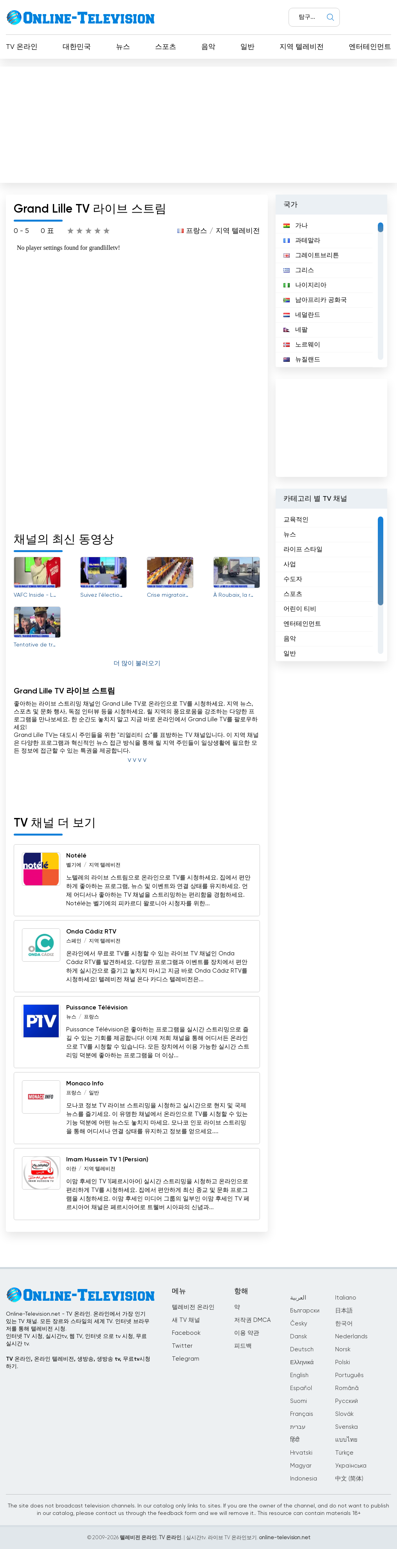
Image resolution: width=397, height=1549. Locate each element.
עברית (297, 1427)
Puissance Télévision (97, 1008)
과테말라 (301, 241)
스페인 (73, 941)
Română (347, 1388)
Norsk (342, 1349)
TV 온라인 (22, 47)
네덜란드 (301, 315)
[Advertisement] (198, 123)
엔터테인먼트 (370, 47)
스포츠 (165, 47)
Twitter (182, 1346)
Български (304, 1311)
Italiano (345, 1298)
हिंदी (295, 1440)
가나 (295, 226)
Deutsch (302, 1349)
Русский (346, 1401)
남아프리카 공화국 (315, 300)
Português (349, 1375)
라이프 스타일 (303, 550)
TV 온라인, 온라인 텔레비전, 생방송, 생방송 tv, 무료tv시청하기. (78, 1362)
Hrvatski (301, 1453)
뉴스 (123, 47)
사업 (289, 564)
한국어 (344, 1324)
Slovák (344, 1414)
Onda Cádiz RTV (91, 932)
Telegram (185, 1359)
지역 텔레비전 (302, 47)
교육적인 (296, 520)
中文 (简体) (349, 1479)
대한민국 (77, 47)
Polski (342, 1362)
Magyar (301, 1466)
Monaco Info (84, 1084)
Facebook (186, 1333)
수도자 (292, 579)
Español (301, 1388)
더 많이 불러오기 (137, 664)
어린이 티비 (299, 609)
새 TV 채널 (186, 1320)
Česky (298, 1324)
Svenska (346, 1427)
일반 (247, 47)
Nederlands (351, 1337)
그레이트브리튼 (311, 256)
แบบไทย (346, 1440)
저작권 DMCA (252, 1320)
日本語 (344, 1311)
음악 (208, 47)
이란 (71, 1169)
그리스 (298, 270)
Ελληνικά (302, 1362)
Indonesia (303, 1479)
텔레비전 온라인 (193, 1307)
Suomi (298, 1401)
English (299, 1375)
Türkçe (344, 1453)
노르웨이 (301, 345)
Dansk (298, 1337)
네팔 (295, 330)
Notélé (76, 856)
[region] (331, 291)
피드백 (243, 1346)
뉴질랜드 (301, 360)
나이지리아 (305, 285)
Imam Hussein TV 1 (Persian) (107, 1160)
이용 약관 (246, 1333)
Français (301, 1414)
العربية (298, 1298)
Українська (350, 1466)
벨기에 (73, 865)
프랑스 (196, 231)
